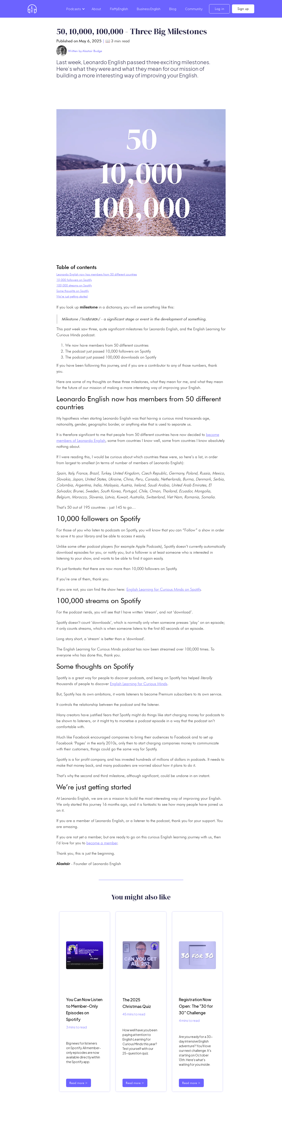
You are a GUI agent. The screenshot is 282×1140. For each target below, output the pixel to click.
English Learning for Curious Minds (138, 683)
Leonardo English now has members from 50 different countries (96, 274)
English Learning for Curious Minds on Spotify (163, 589)
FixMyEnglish (119, 9)
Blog (172, 9)
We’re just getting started (72, 296)
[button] (75, 8)
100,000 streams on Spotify (74, 285)
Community (193, 9)
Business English (148, 9)
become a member (101, 843)
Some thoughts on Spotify (72, 291)
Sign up (243, 9)
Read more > (78, 1083)
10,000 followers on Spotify (74, 280)
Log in (219, 9)
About (96, 9)
